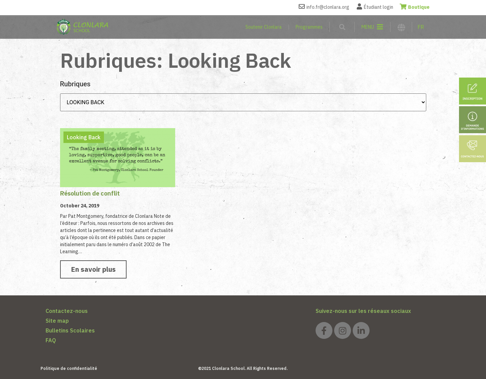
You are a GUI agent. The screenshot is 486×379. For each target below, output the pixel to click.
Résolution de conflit (90, 193)
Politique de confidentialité (68, 368)
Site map (57, 320)
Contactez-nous (67, 311)
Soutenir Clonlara (263, 27)
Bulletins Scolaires (70, 330)
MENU (367, 27)
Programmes (309, 27)
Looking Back (84, 137)
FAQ (51, 340)
